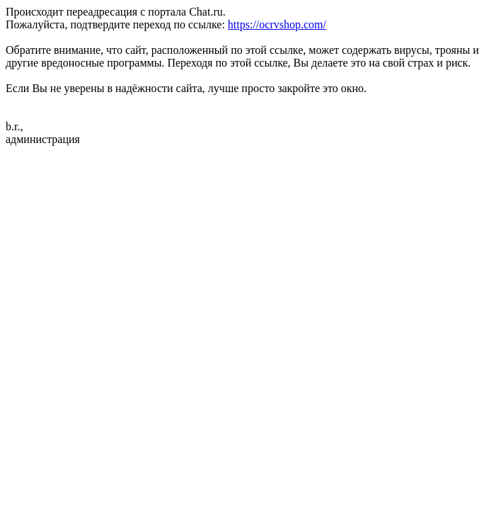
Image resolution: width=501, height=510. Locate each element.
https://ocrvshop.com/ (277, 24)
